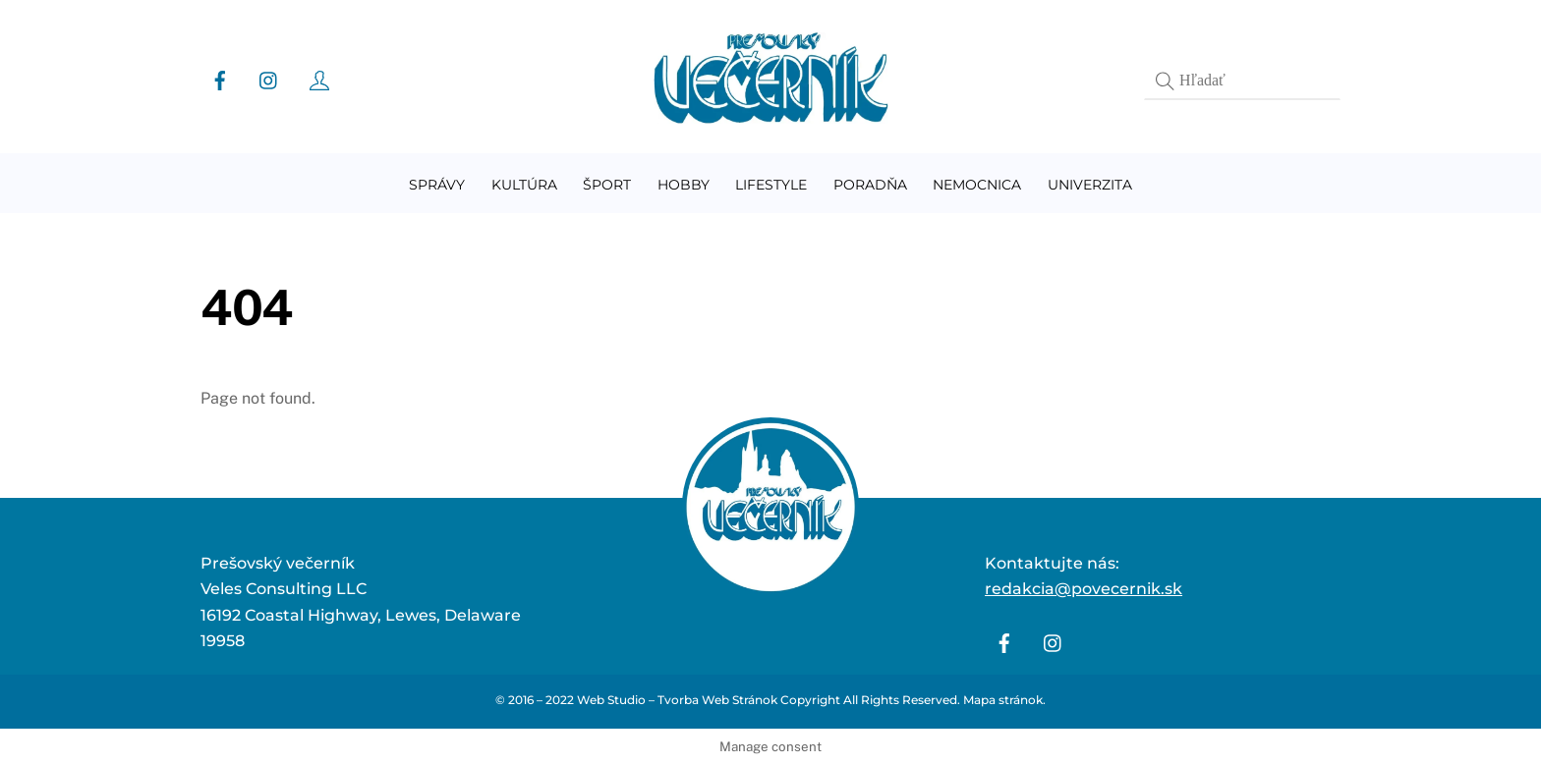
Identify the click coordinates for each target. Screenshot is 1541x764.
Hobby (683, 184)
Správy (437, 184)
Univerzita (1090, 184)
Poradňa (870, 184)
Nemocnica (977, 184)
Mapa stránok (1003, 699)
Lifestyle (771, 184)
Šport (607, 184)
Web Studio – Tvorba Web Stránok (677, 699)
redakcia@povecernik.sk (1083, 588)
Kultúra (524, 184)
